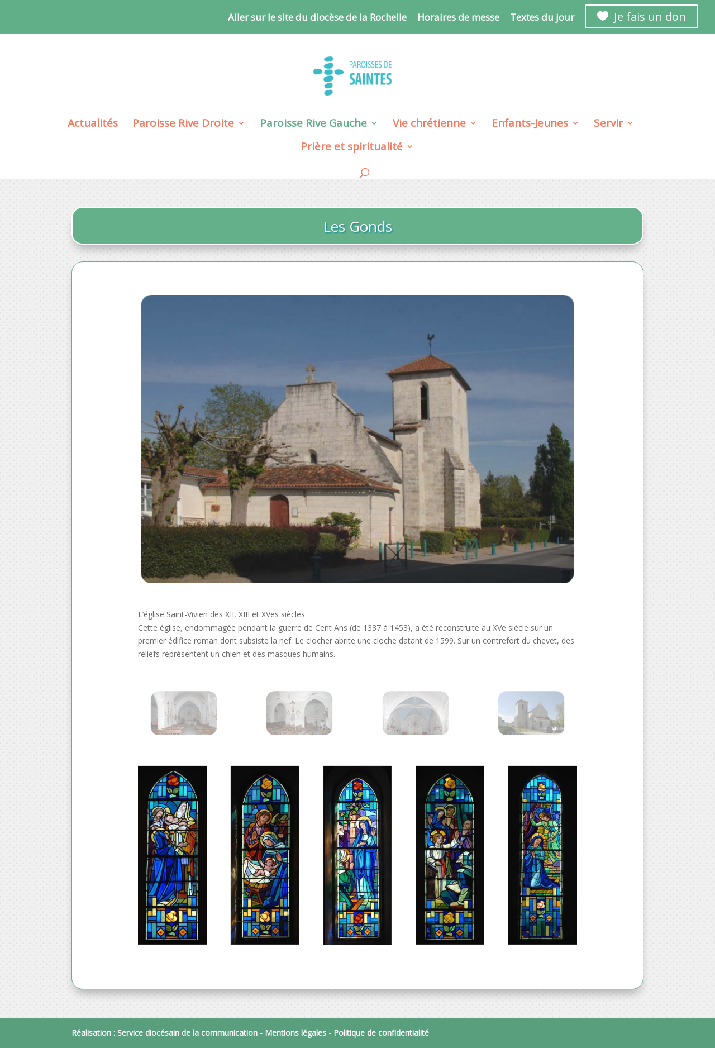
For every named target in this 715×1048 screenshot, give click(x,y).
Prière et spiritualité (352, 148)
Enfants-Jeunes (530, 124)
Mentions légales (295, 1032)
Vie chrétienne (429, 124)
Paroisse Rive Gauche (313, 124)
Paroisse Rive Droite (183, 124)
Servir (608, 124)
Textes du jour (542, 17)
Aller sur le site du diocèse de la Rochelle (317, 17)
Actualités (93, 124)
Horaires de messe (458, 17)
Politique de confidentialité (381, 1032)
